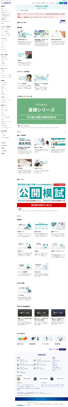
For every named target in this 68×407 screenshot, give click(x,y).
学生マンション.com (60, 386)
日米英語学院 (62, 384)
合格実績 (2, 61)
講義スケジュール (4, 91)
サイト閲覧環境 (26, 386)
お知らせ (33, 3)
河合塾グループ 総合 (44, 384)
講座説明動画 (3, 56)
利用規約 (2, 153)
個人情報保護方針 (37, 388)
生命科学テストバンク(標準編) (6, 77)
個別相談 (57, 3)
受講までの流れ (3, 89)
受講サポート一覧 (4, 107)
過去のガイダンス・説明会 (5, 35)
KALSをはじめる (4, 145)
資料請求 (43, 3)
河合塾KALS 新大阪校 (60, 378)
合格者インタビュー (4, 65)
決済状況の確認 (54, 365)
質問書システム (3, 115)
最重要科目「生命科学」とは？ (6, 12)
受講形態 (2, 87)
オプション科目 (3, 51)
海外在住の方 (3, 102)
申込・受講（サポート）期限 (6, 99)
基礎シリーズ (3, 42)
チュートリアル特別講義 (5, 117)
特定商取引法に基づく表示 (29, 388)
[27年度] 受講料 (3, 82)
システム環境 (3, 150)
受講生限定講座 (3, 125)
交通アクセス (19, 384)
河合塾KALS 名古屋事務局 (44, 378)
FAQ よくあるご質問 (25, 384)
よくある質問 (3, 135)
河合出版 (42, 386)
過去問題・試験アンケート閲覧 (6, 121)
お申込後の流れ (54, 364)
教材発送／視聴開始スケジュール (4, 97)
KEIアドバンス (53, 386)
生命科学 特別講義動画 (5, 137)
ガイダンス (61, 3)
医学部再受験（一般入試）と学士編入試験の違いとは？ (6, 15)
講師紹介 (2, 23)
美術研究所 (57, 384)
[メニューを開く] (2, 3)
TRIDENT (52, 384)
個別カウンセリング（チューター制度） (4, 110)
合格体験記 (3, 63)
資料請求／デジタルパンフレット (5, 94)
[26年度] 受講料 (3, 84)
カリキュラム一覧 (4, 40)
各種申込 (2, 148)
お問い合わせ (52, 3)
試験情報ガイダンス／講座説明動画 (4, 19)
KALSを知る (3, 142)
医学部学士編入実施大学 (5, 21)
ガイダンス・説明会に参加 (5, 33)
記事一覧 (2, 133)
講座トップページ (4, 8)
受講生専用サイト (4, 123)
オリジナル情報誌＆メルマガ (6, 127)
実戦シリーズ (3, 47)
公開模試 (2, 70)
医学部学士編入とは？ (5, 10)
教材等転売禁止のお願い (20, 388)
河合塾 (49, 384)
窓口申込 (53, 362)
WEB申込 (38, 3)
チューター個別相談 (4, 31)
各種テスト (3, 119)
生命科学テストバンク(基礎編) (6, 75)
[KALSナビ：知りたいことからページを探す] (65, 3)
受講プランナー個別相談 (5, 28)
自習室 (2, 112)
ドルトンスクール (47, 386)
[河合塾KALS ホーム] (7, 2)
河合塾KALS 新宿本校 (27, 378)
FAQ (47, 3)
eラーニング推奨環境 (20, 386)
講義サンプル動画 (4, 59)
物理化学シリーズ (4, 49)
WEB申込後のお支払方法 (56, 360)
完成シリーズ (3, 45)
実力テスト (3, 73)
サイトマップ (32, 386)
